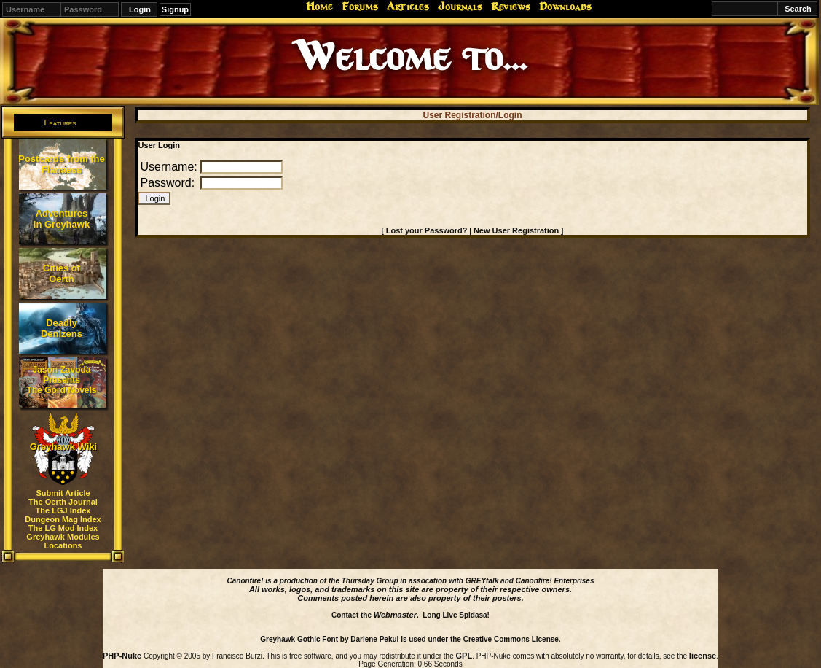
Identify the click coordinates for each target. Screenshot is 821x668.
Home (319, 6)
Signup (175, 9)
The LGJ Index (63, 510)
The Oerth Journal (63, 501)
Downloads (565, 6)
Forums (360, 6)
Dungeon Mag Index (63, 519)
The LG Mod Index (63, 528)
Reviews (510, 6)
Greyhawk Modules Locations (62, 541)
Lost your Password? (427, 230)
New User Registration (516, 230)
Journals (460, 6)
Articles (408, 6)
